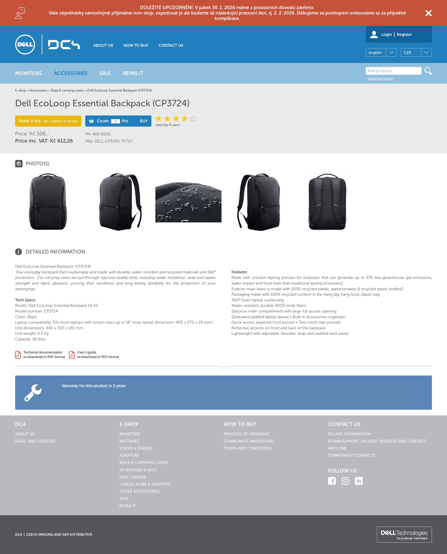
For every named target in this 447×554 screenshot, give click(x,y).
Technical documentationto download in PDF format (44, 354)
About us (103, 45)
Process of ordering (246, 434)
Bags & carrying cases (67, 90)
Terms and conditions (248, 448)
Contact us (171, 45)
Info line (337, 448)
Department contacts (351, 455)
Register (404, 34)
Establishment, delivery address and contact (377, 441)
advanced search (380, 78)
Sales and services (35, 441)
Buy (144, 121)
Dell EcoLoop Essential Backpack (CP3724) (119, 90)
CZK (407, 52)
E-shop (20, 90)
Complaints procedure (248, 441)
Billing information (349, 434)
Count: (103, 121)
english (375, 52)
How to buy (135, 45)
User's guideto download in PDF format (98, 354)
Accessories (38, 90)
